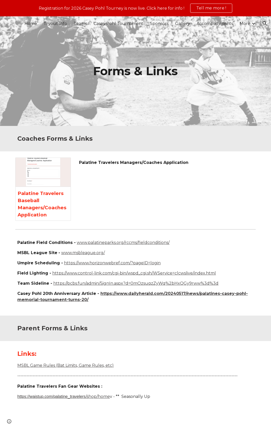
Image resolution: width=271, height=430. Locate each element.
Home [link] (30, 23)
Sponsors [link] (159, 23)
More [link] (245, 23)
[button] (265, 23)
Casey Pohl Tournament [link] (118, 23)
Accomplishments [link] (215, 23)
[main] (135, 71)
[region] (135, 8)
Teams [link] (80, 23)
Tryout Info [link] (55, 23)
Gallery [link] (182, 23)
